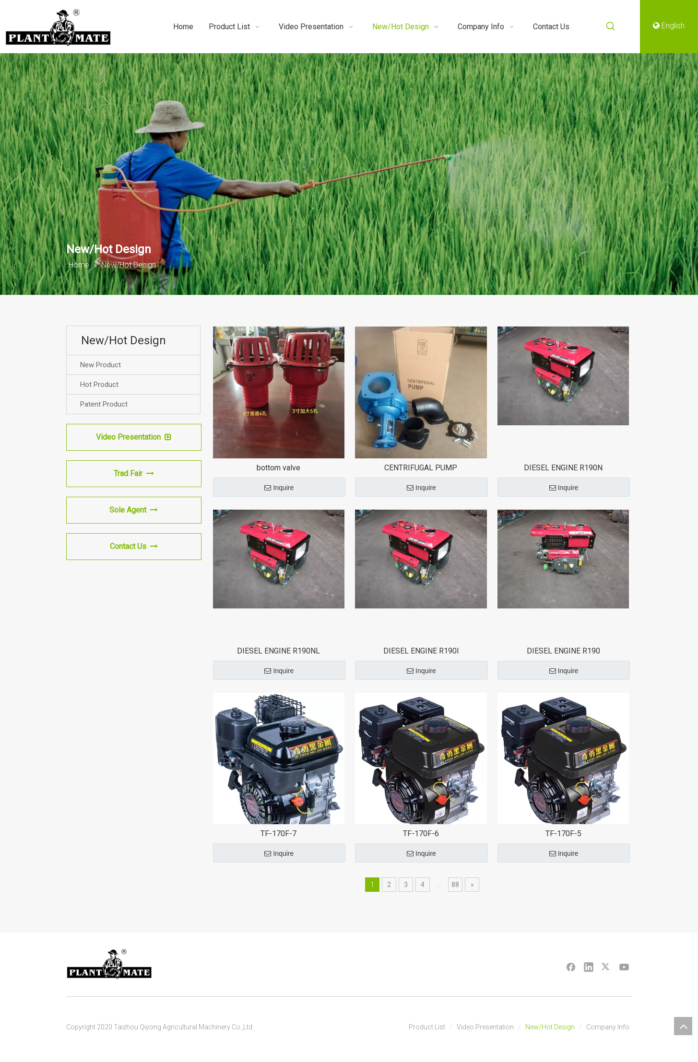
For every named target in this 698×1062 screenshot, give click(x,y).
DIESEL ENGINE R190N (563, 467)
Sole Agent (133, 509)
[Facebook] (571, 966)
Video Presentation (133, 437)
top (683, 1026)
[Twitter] (606, 966)
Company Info (607, 1027)
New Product (100, 365)
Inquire (279, 487)
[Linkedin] (588, 966)
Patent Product (104, 404)
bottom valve (278, 467)
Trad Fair (134, 473)
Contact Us (134, 546)
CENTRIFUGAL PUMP (420, 467)
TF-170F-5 (563, 833)
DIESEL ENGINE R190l (421, 650)
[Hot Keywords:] (610, 26)
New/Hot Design (550, 1027)
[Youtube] (624, 966)
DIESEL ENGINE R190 (563, 650)
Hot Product (99, 384)
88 (455, 884)
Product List (427, 1027)
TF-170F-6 (421, 833)
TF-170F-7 (278, 833)
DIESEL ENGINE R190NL (278, 650)
